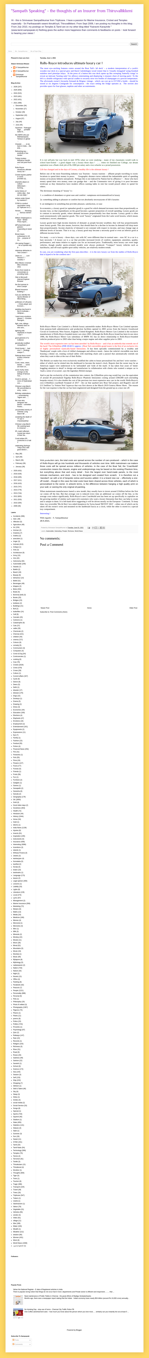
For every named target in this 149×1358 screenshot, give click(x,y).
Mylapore (16, 959)
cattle (15, 628)
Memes (15, 920)
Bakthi (15, 569)
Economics (17, 710)
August (18, 118)
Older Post (133, 608)
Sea (14, 1072)
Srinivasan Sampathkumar (21, 75)
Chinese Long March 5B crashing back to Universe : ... (22, 426)
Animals (16, 544)
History (15, 816)
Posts (16, 1340)
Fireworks (16, 755)
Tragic (15, 1184)
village (15, 1221)
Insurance (16, 842)
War (14, 1223)
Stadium (16, 1120)
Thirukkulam (17, 1164)
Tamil (15, 1145)
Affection (16, 522)
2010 (16, 503)
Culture (15, 673)
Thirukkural (17, 1167)
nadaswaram (18, 965)
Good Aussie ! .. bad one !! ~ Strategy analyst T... (22, 350)
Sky (14, 1091)
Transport (16, 1187)
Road (15, 1052)
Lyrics (15, 898)
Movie (15, 951)
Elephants (16, 718)
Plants (15, 1016)
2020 (16, 471)
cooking (16, 659)
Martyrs (16, 909)
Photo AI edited (18, 1004)
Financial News (18, 749)
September (20, 115)
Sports (15, 1114)
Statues (16, 1128)
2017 (16, 480)
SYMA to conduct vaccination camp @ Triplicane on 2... (23, 205)
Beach (15, 572)
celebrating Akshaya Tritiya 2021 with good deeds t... (22, 448)
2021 (16, 103)
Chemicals (17, 631)
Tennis (15, 1156)
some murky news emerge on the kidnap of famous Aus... (22, 373)
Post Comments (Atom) (58, 612)
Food (15, 766)
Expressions (17, 732)
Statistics (16, 1125)
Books (15, 597)
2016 (16, 483)
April (17, 457)
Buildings (16, 606)
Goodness (17, 808)
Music (15, 957)
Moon (15, 943)
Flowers (16, 763)
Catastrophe (17, 623)
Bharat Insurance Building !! (21, 290)
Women (16, 1237)
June (18, 125)
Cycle (15, 679)
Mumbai (16, 954)
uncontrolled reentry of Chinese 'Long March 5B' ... (23, 412)
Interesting (57, 531)
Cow (14, 662)
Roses (15, 1055)
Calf (14, 614)
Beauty (15, 575)
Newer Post (45, 608)
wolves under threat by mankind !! (22, 199)
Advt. (15, 519)
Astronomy (17, 561)
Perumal (16, 996)
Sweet (15, 1139)
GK (14, 800)
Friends (16, 771)
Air (14, 527)
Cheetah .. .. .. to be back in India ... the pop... (23, 146)
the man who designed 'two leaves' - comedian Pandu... (23, 403)
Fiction (15, 746)
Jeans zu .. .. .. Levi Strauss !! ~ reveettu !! (22, 258)
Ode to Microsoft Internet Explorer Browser (22, 279)
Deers (15, 684)
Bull (14, 609)
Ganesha (16, 791)
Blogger (79, 1330)
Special (15, 1111)
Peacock (16, 988)
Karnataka (17, 861)
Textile (15, 1162)
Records (16, 1041)
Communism (17, 648)
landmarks (17, 872)
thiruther (16, 1170)
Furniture (16, 780)
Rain (15, 1038)
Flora (15, 760)
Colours (16, 642)
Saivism (16, 1061)
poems (15, 1019)
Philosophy (17, 1002)
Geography (17, 797)
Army (15, 555)
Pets (14, 999)
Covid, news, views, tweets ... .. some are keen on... (22, 365)
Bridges (16, 600)
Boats (15, 592)
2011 (16, 499)
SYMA (15, 1142)
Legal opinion (18, 881)
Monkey (16, 937)
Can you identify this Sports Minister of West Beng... (22, 297)
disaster (16, 690)
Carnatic (16, 617)
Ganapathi (17, 788)
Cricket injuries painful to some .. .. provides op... (23, 177)
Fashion (16, 741)
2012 (16, 496)
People (64, 531)
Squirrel (16, 1117)
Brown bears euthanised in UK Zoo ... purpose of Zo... (22, 237)
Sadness (16, 1058)
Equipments (17, 729)
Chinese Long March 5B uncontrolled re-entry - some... (23, 388)
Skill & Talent (17, 1089)
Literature (16, 892)
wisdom (16, 1235)
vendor (15, 1215)
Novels (15, 976)
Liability (16, 887)
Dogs (15, 696)
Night (15, 974)
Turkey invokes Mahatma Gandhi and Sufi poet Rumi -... (23, 161)
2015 (16, 487)
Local (15, 895)
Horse (15, 819)
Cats (15, 626)
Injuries (15, 830)
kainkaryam (17, 858)
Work (15, 1240)
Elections (16, 715)
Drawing (16, 704)
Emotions (16, 721)
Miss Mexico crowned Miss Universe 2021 (23, 265)
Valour (15, 1207)
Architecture (17, 553)
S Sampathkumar (22, 67)
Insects (15, 833)
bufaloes (16, 603)
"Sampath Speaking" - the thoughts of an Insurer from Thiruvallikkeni (71, 11)
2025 (16, 90)
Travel (15, 1190)
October (19, 112)
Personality (17, 993)
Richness (71, 531)
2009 (16, 506)
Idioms (15, 825)
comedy (16, 645)
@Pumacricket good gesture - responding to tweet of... (23, 228)
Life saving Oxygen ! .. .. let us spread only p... (23, 245)
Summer (16, 1134)
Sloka (15, 1097)
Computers (17, 651)
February (19, 463)
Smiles (15, 1100)
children (16, 637)
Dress (15, 707)
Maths (15, 912)
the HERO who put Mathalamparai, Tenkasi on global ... (22, 138)
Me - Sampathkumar (21, 51)
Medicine (16, 917)
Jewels (15, 856)
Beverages (17, 583)
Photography (17, 1007)
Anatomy (16, 533)
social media (17, 1103)
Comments (18, 1344)
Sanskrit (16, 1063)
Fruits (15, 774)
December (20, 106)
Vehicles (16, 1212)
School (15, 1066)
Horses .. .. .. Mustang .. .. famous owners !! (23, 213)
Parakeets (17, 985)
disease (16, 693)
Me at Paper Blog (35, 51)
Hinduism (16, 814)
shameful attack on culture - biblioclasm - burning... (22, 185)
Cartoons (16, 620)
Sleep (15, 1094)
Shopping (16, 1083)
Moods (15, 940)
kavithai (16, 864)
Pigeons (16, 1010)
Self (14, 1077)
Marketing (16, 906)
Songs (15, 1108)
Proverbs (16, 1027)
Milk (14, 931)
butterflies (16, 612)
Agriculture (17, 525)
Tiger (15, 1176)
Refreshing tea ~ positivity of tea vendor (21, 153)
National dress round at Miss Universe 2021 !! (22, 357)
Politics (15, 1024)
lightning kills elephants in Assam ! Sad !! (23, 333)
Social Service (18, 1106)
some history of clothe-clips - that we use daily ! (22, 193)
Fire (14, 752)
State (15, 1122)
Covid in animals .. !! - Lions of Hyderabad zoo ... (23, 381)
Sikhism (16, 1086)
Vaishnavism (17, 1204)
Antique (16, 547)
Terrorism (16, 1159)
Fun (14, 777)
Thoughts (16, 1173)
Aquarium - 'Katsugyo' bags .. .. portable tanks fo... (23, 130)
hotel (15, 822)
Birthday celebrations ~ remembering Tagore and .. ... (23, 395)
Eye (14, 735)
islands (15, 850)
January (19, 467)
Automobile (50, 531)
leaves (15, 878)
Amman (16, 530)
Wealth (15, 1229)
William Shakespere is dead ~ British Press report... (23, 220)
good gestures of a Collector (22, 339)
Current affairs (18, 676)
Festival (16, 743)
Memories (16, 926)
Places (15, 1013)
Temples (16, 1153)
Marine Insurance (19, 903)
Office (15, 979)
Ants (14, 550)
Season (16, 1075)
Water (15, 1226)
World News (79, 531)
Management (18, 901)
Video (15, 1218)
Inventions (17, 847)
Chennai (16, 634)
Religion (16, 1044)
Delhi (15, 687)
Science (16, 1069)
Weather (16, 1232)
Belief (15, 581)
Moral (15, 945)
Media (15, 915)
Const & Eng (17, 654)
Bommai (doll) (18, 595)
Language (16, 875)
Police (15, 1021)
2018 (16, 477)
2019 (16, 474)
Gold (15, 802)
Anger (15, 541)
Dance (15, 682)
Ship (14, 1080)
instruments (17, 839)
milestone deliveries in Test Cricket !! (23, 251)
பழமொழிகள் (18, 1246)
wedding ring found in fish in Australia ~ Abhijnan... (23, 311)
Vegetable (16, 1209)
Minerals (16, 934)
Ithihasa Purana (19, 853)
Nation (15, 968)
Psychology (17, 1030)
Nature (15, 971)
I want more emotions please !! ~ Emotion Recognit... (23, 318)
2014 (16, 490)
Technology (17, 1150)
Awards (16, 567)
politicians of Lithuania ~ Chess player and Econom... (23, 304)
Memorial (16, 923)
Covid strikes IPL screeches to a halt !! (23, 440)
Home (10, 51)
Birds (15, 589)
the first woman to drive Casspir (21, 285)
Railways (16, 1035)
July (17, 122)
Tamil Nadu (17, 1148)
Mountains (17, 948)
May (17, 454)
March (18, 460)
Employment (17, 724)
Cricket (15, 665)
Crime (15, 668)
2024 (16, 93)
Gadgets (16, 783)
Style (15, 1131)
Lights (15, 889)
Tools (15, 1178)
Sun (14, 1136)
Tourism (16, 1181)
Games (15, 786)
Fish (14, 757)
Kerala (15, 867)
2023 (16, 96)
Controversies (18, 656)
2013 (16, 493)
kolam (15, 870)
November (20, 109)
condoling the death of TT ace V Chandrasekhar (23, 419)
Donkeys (16, 699)
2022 (16, 99)
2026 (16, 87)
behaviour (16, 578)
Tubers (15, 1198)
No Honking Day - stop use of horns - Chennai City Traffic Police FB (49, 1309)
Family (15, 738)
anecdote (16, 539)
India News (17, 828)
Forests (16, 769)
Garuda (16, 794)
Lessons (16, 884)
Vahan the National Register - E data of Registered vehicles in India (37, 1289)
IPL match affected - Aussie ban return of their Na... (22, 433)
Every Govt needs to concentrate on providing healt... (22, 272)
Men (14, 929)
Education (16, 713)
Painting (16, 982)
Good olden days (19, 805)
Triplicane (16, 1195)
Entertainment (18, 727)
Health (15, 811)
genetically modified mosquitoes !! (22, 344)
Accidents (16, 516)
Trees (15, 1193)
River (15, 1049)
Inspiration (17, 836)
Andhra (15, 536)
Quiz (15, 1032)
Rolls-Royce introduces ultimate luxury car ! (71, 63)
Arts (14, 558)
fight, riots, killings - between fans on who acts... (22, 326)
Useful (15, 1201)
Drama (15, 701)
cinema (15, 640)
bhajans (16, 586)
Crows (15, 670)
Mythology (17, 962)
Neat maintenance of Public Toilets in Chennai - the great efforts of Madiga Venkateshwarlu (57, 1296)
